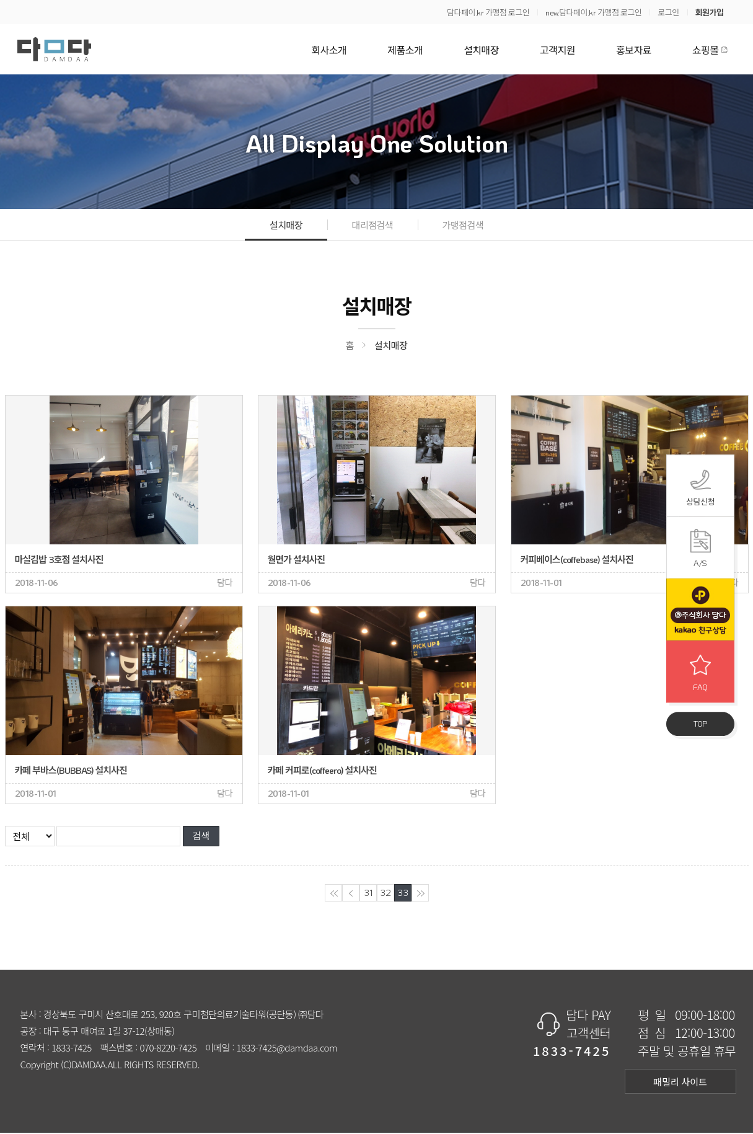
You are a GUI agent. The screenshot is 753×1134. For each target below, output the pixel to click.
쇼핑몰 (705, 49)
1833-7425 (71, 1048)
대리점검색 (373, 225)
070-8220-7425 (167, 1048)
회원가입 (709, 12)
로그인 (668, 12)
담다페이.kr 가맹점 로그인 (488, 12)
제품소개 (405, 49)
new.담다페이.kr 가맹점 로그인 (593, 12)
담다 (54, 49)
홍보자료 (633, 49)
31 (368, 894)
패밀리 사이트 (680, 1083)
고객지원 (557, 49)
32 (385, 894)
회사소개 (328, 49)
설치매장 (481, 49)
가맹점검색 (463, 225)
